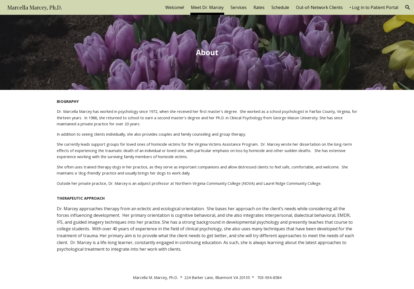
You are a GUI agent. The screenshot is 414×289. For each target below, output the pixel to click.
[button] (407, 7)
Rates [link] (259, 7)
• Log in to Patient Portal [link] (374, 7)
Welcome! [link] (174, 7)
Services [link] (238, 7)
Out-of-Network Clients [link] (319, 7)
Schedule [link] (280, 7)
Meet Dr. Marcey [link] (207, 7)
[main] (207, 52)
